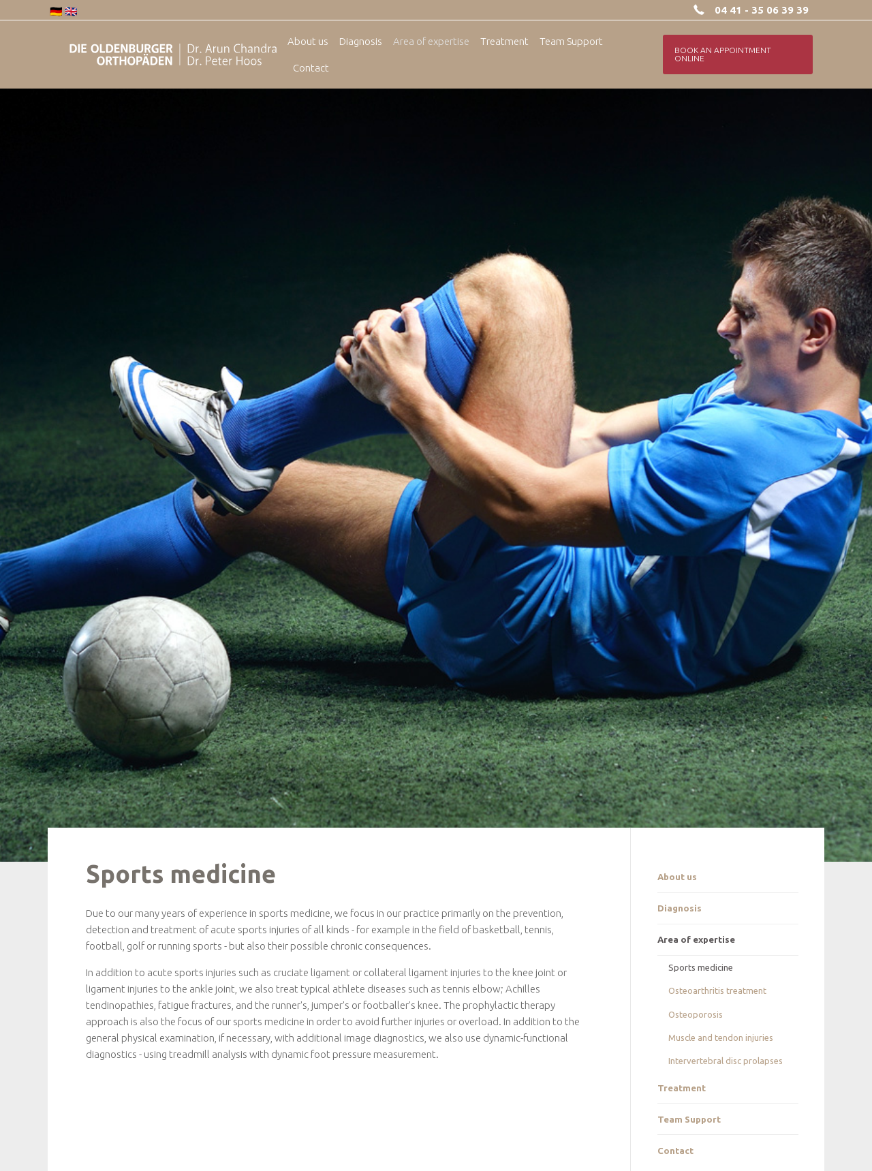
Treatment (681, 1088)
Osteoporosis (695, 1014)
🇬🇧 (71, 11)
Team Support (689, 1119)
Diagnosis (679, 908)
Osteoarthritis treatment (717, 990)
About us (677, 876)
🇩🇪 (56, 11)
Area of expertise (696, 939)
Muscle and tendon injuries (720, 1037)
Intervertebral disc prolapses (725, 1060)
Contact (675, 1150)
